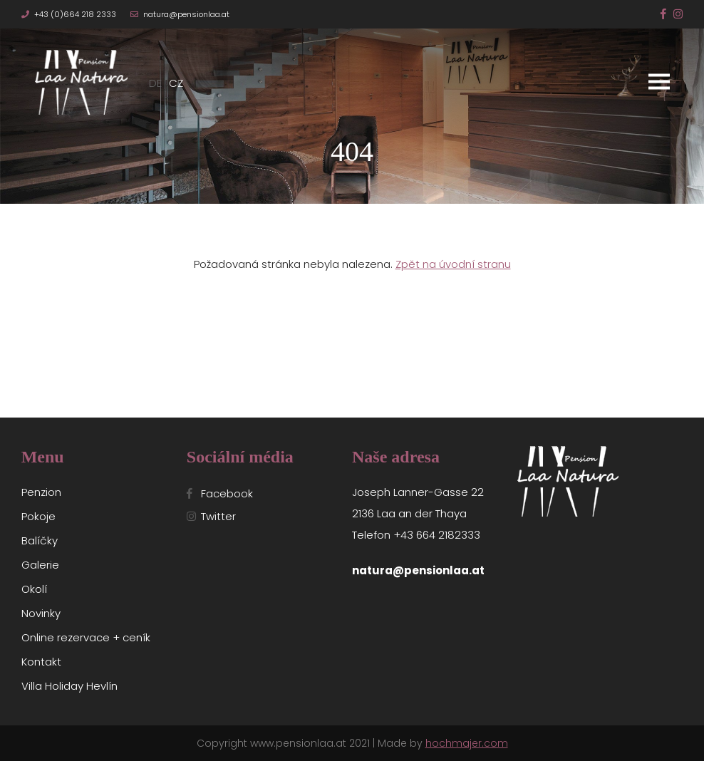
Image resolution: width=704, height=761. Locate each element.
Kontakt (41, 661)
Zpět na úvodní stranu (453, 264)
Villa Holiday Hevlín (69, 685)
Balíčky (39, 540)
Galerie (40, 564)
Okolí (34, 588)
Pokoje (38, 516)
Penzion (41, 492)
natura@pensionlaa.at (186, 14)
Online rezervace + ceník (85, 637)
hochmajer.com (466, 743)
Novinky (41, 613)
